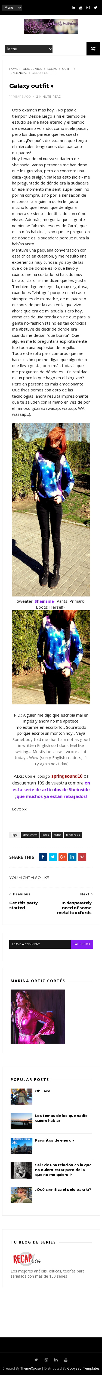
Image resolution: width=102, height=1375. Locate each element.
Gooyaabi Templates (83, 1368)
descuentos (32, 69)
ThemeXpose (30, 1368)
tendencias (18, 73)
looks (52, 69)
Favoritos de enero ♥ (55, 1140)
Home (13, 69)
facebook (81, 944)
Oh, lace (42, 1091)
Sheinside (44, 601)
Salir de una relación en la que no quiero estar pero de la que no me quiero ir (63, 1170)
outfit (67, 69)
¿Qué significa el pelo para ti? (63, 1189)
